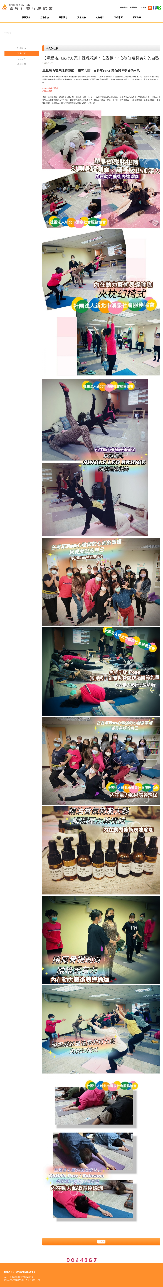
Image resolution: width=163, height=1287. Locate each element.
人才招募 (142, 8)
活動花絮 (21, 53)
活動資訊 (21, 48)
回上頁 (101, 1242)
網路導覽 (133, 8)
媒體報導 (21, 64)
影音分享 (137, 17)
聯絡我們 (123, 8)
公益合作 (21, 59)
